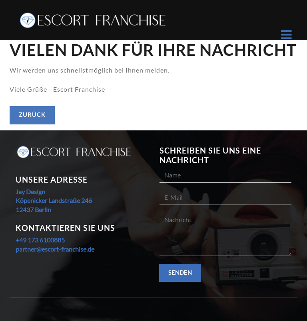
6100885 (51, 240)
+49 (21, 240)
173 (32, 240)
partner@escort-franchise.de (55, 249)
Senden (180, 272)
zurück (32, 114)
